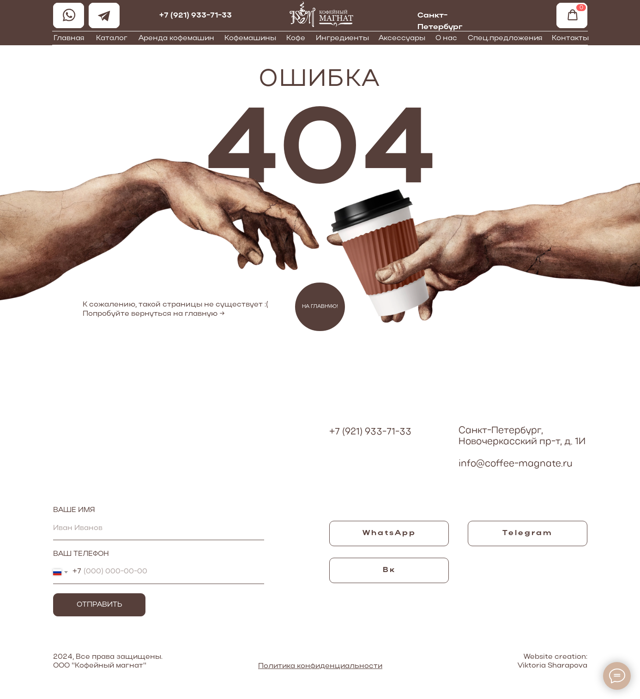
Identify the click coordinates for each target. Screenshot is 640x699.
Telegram (527, 533)
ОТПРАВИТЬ (99, 605)
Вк (389, 570)
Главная (69, 38)
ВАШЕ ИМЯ (74, 510)
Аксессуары (402, 38)
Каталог (111, 38)
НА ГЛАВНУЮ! (320, 306)
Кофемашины (250, 38)
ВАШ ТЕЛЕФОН (81, 554)
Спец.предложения (505, 38)
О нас (446, 38)
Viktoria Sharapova (552, 665)
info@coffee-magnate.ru (516, 464)
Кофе (295, 38)
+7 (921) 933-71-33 (195, 15)
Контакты (570, 38)
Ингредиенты (342, 38)
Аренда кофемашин (176, 38)
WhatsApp (389, 533)
